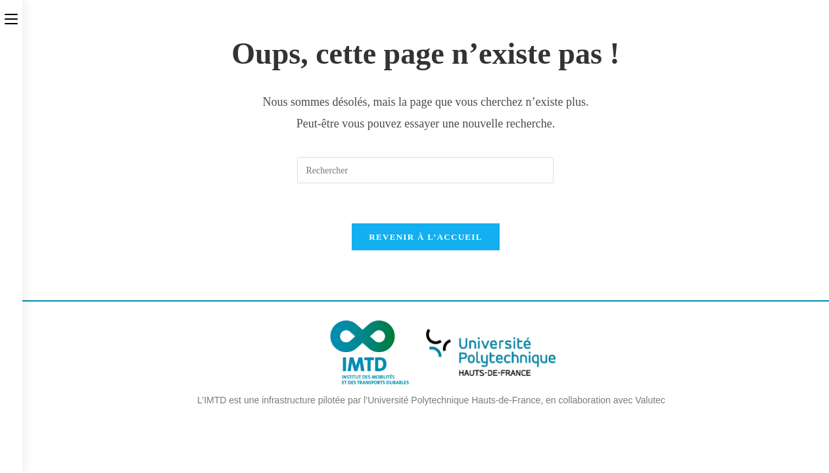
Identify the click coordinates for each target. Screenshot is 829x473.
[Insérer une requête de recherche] (425, 170)
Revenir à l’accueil (425, 237)
